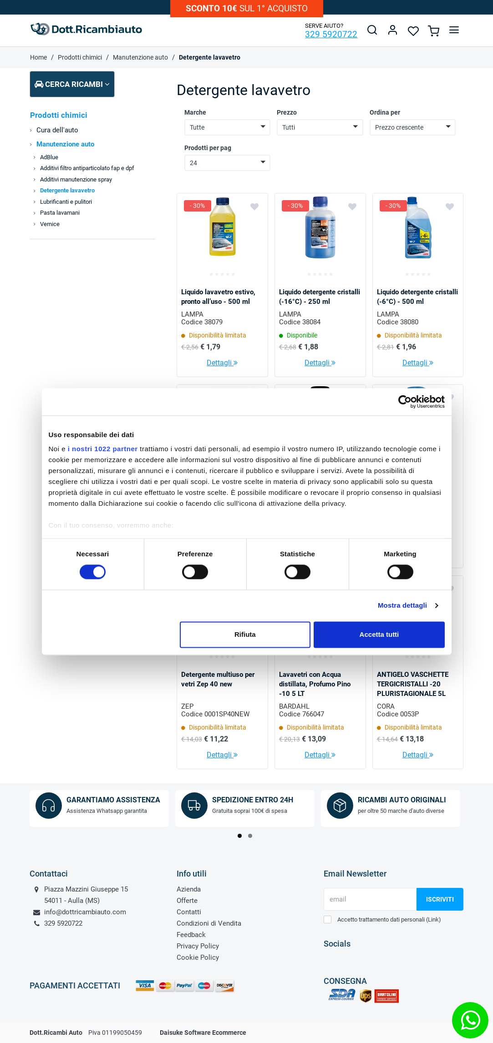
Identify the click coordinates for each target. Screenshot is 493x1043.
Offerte (187, 901)
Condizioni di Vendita (209, 923)
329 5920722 (331, 34)
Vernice (50, 224)
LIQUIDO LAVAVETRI (212, 483)
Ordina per (385, 112)
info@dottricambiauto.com (85, 912)
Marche (195, 112)
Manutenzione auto (140, 57)
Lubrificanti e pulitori (66, 201)
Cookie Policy (198, 957)
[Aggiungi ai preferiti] (254, 206)
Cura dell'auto (57, 130)
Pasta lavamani (60, 212)
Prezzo (287, 112)
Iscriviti (440, 899)
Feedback (191, 935)
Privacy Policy (198, 946)
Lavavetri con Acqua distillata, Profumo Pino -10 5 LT (315, 684)
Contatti (189, 912)
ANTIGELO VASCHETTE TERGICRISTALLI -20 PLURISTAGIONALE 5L (412, 684)
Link (433, 919)
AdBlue (49, 157)
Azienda (189, 889)
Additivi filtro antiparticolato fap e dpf (87, 168)
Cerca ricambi (72, 84)
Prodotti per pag (207, 147)
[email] (370, 899)
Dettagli (222, 362)
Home (38, 57)
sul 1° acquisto (247, 8)
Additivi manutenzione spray (76, 179)
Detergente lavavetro (209, 57)
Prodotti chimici (80, 57)
